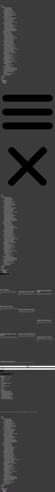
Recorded (2, 265)
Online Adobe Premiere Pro (8, 9)
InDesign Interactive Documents (26, 309)
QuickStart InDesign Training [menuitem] (8, 452)
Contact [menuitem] (2, 486)
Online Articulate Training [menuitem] (8, 472)
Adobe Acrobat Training (7, 74)
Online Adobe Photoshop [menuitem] (8, 419)
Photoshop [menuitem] (4, 490)
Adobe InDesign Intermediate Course (9, 12)
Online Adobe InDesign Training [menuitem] (8, 421)
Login (2, 79)
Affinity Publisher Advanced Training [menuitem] (9, 466)
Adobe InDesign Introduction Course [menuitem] (9, 423)
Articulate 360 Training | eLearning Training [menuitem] (10, 471)
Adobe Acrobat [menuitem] (5, 481)
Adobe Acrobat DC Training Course (9, 39)
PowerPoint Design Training (7, 66)
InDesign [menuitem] (4, 489)
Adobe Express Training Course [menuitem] (8, 449)
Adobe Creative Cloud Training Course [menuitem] (9, 447)
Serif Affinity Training (6, 53)
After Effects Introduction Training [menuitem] (9, 462)
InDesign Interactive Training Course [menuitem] (9, 426)
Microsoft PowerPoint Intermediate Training (10, 258)
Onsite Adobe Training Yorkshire (26, 291)
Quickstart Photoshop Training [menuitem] (8, 436)
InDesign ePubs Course (7, 16)
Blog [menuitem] (2, 487)
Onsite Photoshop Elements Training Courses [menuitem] (10, 441)
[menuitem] (1, 416)
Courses (2, 6)
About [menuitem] (2, 417)
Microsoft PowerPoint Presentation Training (10, 259)
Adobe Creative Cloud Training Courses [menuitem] (8, 479)
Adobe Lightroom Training (6, 31)
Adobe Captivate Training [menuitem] (8, 473)
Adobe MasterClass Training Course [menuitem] (9, 448)
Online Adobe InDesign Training (8, 10)
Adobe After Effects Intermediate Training (10, 52)
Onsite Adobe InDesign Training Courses (8, 334)
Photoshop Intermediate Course (9, 26)
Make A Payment (3, 388)
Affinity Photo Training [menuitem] (7, 467)
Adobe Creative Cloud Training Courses (8, 70)
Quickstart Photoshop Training (8, 214)
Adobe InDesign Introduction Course (9, 201)
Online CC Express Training (8, 35)
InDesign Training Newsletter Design (44, 291)
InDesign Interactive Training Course (9, 15)
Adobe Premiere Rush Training (8, 50)
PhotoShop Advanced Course (8, 27)
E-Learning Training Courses (7, 58)
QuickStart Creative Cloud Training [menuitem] (8, 451)
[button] (27, 138)
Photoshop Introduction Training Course (10, 25)
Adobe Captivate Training (8, 252)
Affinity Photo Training (7, 246)
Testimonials (3, 76)
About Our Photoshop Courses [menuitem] (7, 434)
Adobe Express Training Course (8, 38)
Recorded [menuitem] (2, 484)
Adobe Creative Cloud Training (7, 33)
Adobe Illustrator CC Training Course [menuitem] (9, 430)
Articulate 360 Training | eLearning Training (10, 61)
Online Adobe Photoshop (8, 8)
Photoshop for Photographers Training (9, 28)
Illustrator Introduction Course (8, 19)
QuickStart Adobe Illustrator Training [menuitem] (9, 455)
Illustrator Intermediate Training (9, 20)
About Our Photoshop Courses (7, 23)
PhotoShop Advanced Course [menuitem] (8, 438)
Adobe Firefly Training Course (8, 34)
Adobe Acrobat (5, 72)
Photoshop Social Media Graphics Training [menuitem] (10, 440)
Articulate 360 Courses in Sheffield (9, 59)
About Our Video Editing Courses (7, 45)
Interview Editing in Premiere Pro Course (10, 46)
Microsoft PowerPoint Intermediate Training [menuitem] (10, 477)
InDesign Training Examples (44, 320)
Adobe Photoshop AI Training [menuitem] (8, 435)
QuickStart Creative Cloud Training (8, 41)
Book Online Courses (4, 80)
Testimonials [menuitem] (3, 485)
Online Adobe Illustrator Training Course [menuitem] (10, 429)
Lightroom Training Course (8, 32)
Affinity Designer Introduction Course (9, 57)
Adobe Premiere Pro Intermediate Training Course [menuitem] (11, 459)
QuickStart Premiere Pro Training (9, 47)
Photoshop (4, 271)
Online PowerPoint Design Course (9, 67)
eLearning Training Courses (10, 64)
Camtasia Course (6, 63)
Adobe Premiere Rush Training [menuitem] (8, 461)
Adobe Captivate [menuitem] (6, 470)
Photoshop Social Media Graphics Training (10, 29)
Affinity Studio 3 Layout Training (8, 54)
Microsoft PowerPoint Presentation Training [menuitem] (10, 478)
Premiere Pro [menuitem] (5, 491)
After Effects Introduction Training (9, 51)
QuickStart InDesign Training (8, 42)
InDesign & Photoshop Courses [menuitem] (8, 480)
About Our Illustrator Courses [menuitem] (7, 428)
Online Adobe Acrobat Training (8, 40)
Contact (2, 77)
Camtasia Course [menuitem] (6, 474)
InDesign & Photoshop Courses (8, 71)
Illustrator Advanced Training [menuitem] (8, 432)
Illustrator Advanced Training (8, 21)
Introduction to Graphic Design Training (11, 227)
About (2, 195)
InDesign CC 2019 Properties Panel (26, 334)
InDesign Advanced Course (8, 13)
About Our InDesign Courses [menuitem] (7, 422)
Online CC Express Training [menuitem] (8, 446)
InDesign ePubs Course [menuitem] (7, 427)
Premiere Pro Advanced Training (9, 239)
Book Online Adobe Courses (7, 7)
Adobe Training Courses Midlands (6, 377)
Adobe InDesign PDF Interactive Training (10, 14)
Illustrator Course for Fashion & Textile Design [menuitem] (10, 433)
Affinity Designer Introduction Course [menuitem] (9, 468)
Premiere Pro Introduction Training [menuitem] (9, 458)
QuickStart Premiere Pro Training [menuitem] (9, 454)
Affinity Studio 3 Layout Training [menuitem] (8, 464)
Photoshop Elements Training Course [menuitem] (9, 442)
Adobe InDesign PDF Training (44, 337)
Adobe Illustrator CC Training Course (9, 208)
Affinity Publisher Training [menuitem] (8, 465)
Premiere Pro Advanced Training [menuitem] (9, 460)
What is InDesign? (4, 289)
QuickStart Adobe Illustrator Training (9, 44)
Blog (2, 78)
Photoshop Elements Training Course (9, 220)
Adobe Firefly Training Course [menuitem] (8, 445)
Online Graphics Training (6, 306)
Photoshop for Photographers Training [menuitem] (9, 439)
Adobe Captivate (6, 60)
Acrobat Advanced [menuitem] (7, 483)
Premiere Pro (5, 82)
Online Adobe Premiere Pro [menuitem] (8, 420)
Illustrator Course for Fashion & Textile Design (10, 22)
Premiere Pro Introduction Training (9, 48)
